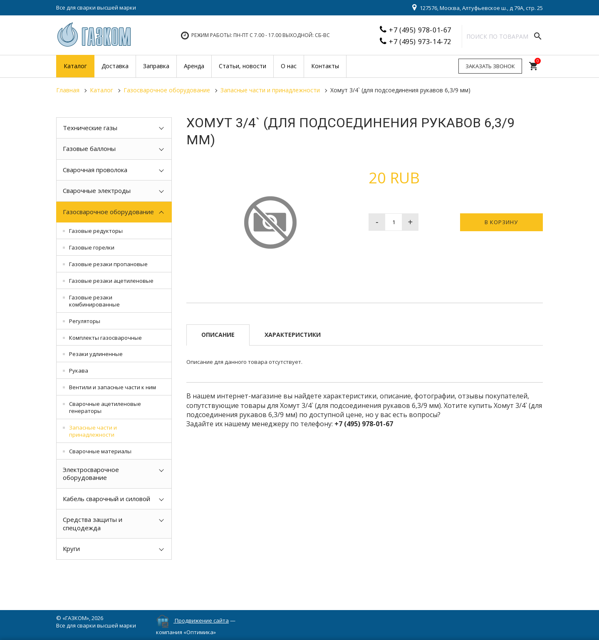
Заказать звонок (490, 66)
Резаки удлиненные (96, 354)
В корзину (501, 222)
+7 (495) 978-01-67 (420, 30)
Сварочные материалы (100, 451)
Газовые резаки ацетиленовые (111, 280)
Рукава (78, 370)
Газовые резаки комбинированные (94, 301)
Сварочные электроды (97, 190)
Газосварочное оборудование (108, 212)
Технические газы (90, 128)
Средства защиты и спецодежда (92, 523)
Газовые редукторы (96, 231)
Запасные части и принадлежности (93, 431)
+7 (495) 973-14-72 (420, 41)
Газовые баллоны (89, 148)
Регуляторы (84, 321)
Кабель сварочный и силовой (106, 498)
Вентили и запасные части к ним (112, 387)
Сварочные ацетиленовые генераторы (105, 407)
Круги (71, 548)
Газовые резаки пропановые (108, 264)
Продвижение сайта (202, 620)
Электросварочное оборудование (91, 473)
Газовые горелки (91, 247)
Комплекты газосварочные (105, 337)
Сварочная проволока (95, 170)
